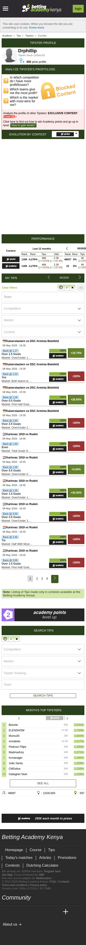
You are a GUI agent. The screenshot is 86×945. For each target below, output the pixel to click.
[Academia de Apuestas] (40, 912)
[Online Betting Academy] (31, 912)
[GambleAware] (13, 932)
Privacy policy (38, 885)
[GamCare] (29, 932)
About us (10, 924)
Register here (52, 871)
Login (78, 9)
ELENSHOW (17, 730)
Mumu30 (14, 735)
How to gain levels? (23, 125)
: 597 (78, 793)
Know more (36, 27)
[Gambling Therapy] (35, 932)
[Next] (55, 579)
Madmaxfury (16, 752)
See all (43, 783)
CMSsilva (14, 768)
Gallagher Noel (18, 774)
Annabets (14, 741)
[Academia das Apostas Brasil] (23, 912)
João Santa (16, 763)
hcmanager (15, 757)
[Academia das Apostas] (14, 912)
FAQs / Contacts (59, 881)
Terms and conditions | (16, 885)
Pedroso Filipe (17, 746)
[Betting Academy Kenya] (6, 912)
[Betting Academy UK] (57, 912)
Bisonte (13, 725)
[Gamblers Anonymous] (41, 932)
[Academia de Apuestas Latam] (49, 912)
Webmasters (43, 878)
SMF (41, 875)
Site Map (7, 875)
